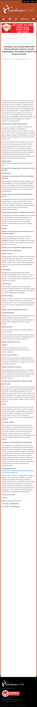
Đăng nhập (26, 1)
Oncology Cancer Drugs (11, 127)
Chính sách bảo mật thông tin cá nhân (12, 699)
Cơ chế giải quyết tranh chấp (9, 701)
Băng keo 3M (4, 705)
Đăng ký (33, 1)
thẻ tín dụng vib (21, 705)
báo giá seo (12, 705)
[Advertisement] (18, 80)
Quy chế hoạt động (7, 698)
